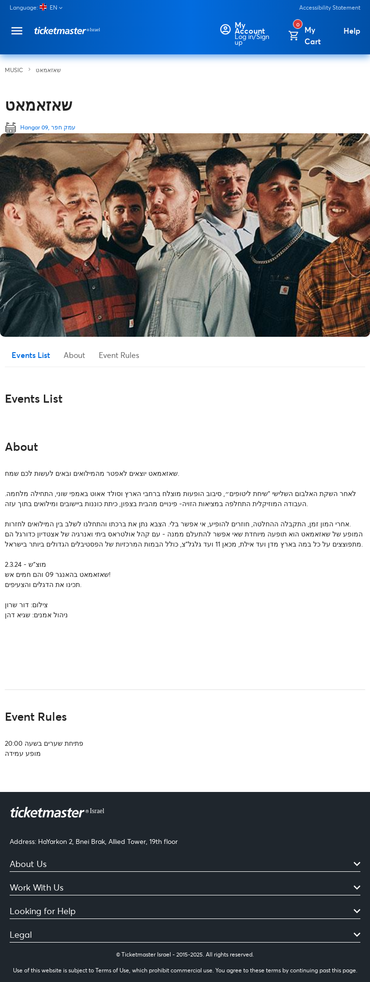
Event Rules (119, 355)
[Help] (352, 31)
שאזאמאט (48, 70)
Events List (31, 355)
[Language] (40, 7)
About (74, 355)
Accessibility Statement (329, 7)
